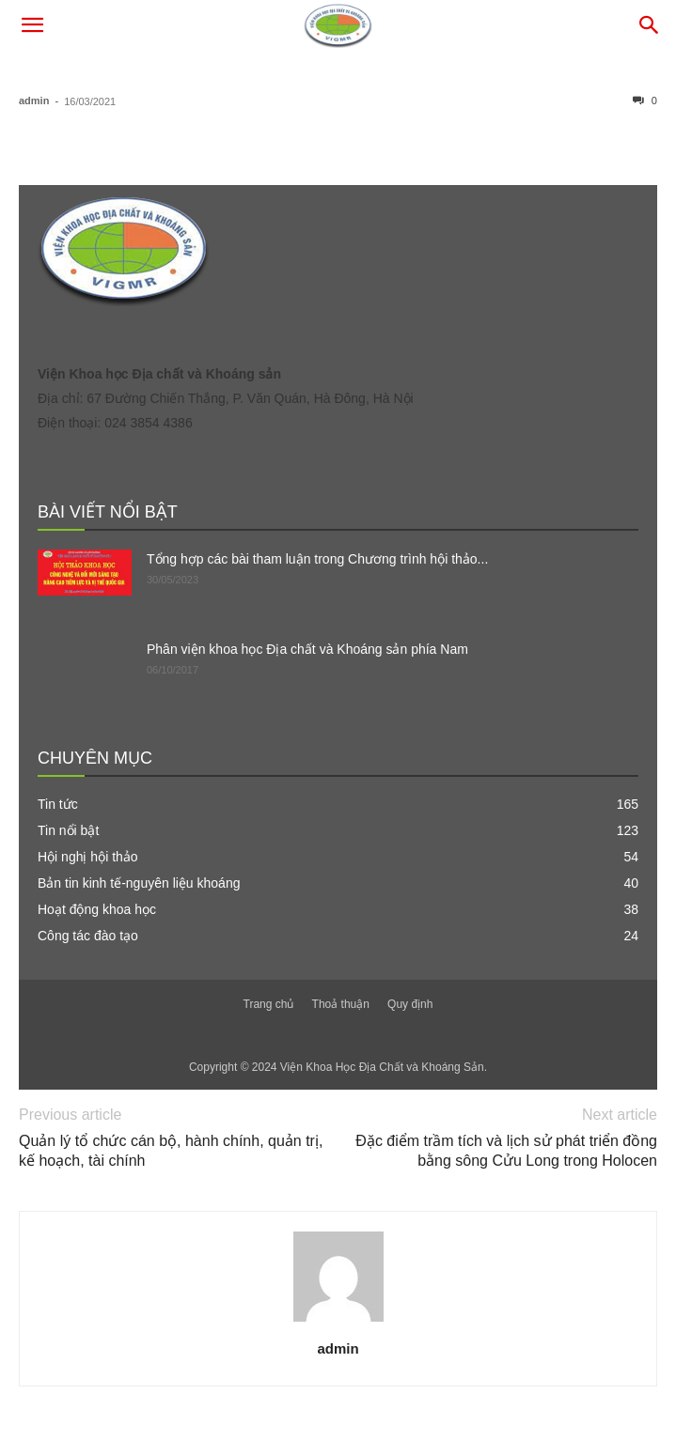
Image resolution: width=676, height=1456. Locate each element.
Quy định (409, 1004)
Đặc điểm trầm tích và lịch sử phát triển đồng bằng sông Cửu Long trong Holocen (506, 1151)
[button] (32, 25)
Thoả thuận (340, 1004)
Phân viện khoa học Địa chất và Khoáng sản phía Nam (307, 649)
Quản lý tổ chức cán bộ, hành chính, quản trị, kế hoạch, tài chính (170, 1151)
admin (34, 100)
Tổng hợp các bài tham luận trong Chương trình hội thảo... (317, 558)
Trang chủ (269, 1004)
